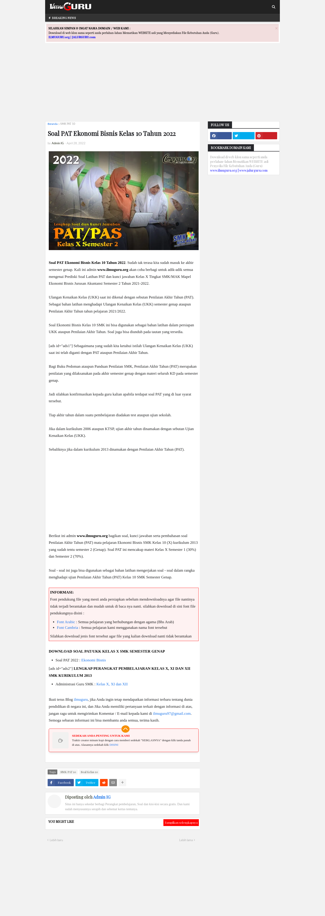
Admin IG (101, 797)
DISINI (113, 744)
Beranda (53, 123)
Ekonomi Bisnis (93, 660)
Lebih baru (56, 840)
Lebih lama (186, 840)
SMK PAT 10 (67, 123)
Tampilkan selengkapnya (181, 822)
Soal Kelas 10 (89, 772)
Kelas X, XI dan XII (112, 684)
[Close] (276, 28)
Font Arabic (66, 622)
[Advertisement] (162, 86)
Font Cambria (67, 627)
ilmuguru (81, 699)
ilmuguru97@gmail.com (172, 713)
